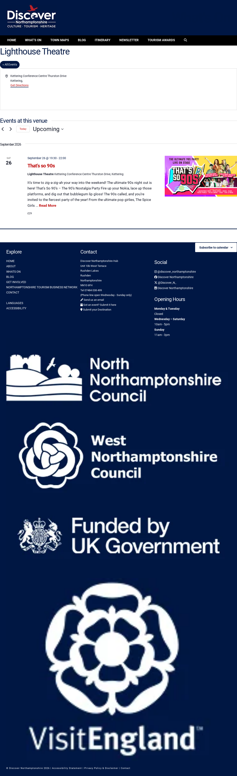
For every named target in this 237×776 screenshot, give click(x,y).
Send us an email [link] (92, 299)
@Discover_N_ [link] (165, 282)
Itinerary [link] (102, 40)
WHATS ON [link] (13, 271)
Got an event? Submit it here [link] (98, 304)
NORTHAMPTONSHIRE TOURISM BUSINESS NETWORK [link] (41, 287)
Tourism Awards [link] (161, 40)
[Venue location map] (177, 89)
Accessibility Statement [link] (67, 768)
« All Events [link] (9, 64)
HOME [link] (10, 261)
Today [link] (23, 128)
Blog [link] (82, 40)
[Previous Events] (2, 129)
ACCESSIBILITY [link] (16, 308)
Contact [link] (125, 768)
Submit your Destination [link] (95, 309)
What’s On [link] (33, 40)
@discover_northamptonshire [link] (175, 271)
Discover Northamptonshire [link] (173, 277)
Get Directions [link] (19, 85)
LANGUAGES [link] (14, 303)
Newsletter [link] (129, 40)
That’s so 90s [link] (41, 166)
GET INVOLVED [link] (16, 282)
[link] (185, 40)
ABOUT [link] (11, 266)
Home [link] (11, 40)
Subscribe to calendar (213, 247)
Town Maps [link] (59, 40)
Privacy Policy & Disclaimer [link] (101, 768)
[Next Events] (10, 129)
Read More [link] (47, 205)
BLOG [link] (10, 276)
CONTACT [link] (12, 292)
